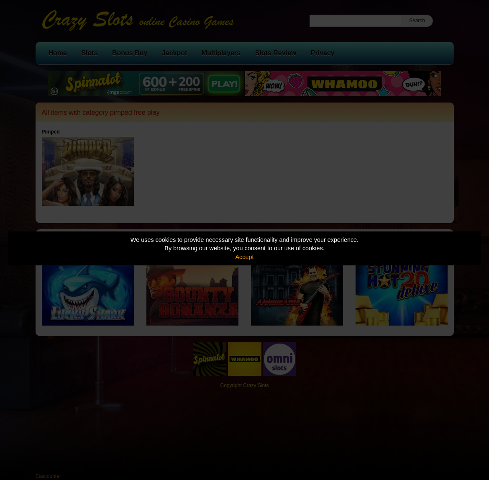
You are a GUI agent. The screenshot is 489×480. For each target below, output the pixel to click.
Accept (245, 257)
